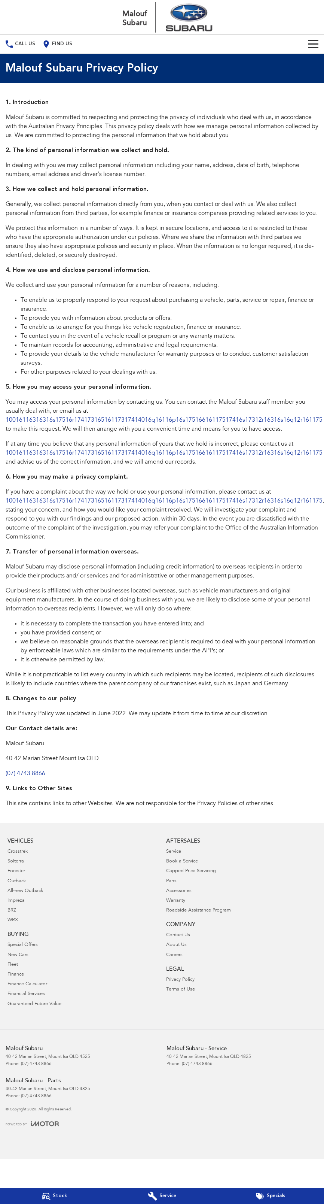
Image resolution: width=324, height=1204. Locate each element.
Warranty (175, 900)
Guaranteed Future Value (34, 1004)
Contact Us (178, 935)
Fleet (12, 964)
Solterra (15, 861)
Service (173, 851)
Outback (16, 881)
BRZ (11, 910)
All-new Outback (25, 891)
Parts (171, 881)
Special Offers (22, 945)
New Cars (17, 955)
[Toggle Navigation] (313, 44)
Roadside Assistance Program (198, 910)
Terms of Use (180, 989)
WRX (12, 920)
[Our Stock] (54, 1196)
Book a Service (182, 861)
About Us (176, 945)
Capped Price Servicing (191, 871)
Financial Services (26, 994)
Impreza (16, 900)
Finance (15, 974)
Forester (16, 871)
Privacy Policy (180, 979)
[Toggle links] (32, 1123)
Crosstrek (17, 851)
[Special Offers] (270, 1196)
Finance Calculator (27, 984)
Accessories (179, 891)
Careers (174, 955)
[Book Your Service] (162, 1196)
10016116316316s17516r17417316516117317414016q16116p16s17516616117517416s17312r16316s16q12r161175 (164, 420)
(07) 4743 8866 (25, 774)
